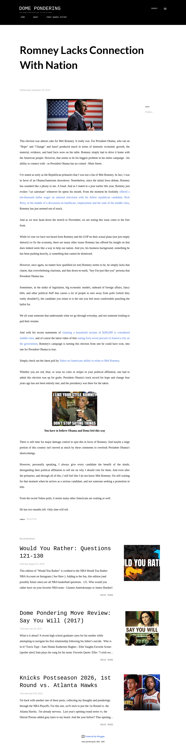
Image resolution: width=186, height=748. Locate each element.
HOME (21, 17)
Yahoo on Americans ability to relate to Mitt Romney (89, 360)
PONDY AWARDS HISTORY (55, 17)
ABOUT (34, 17)
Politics (148, 112)
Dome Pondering (40, 8)
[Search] (154, 8)
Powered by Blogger (93, 736)
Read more (106, 595)
